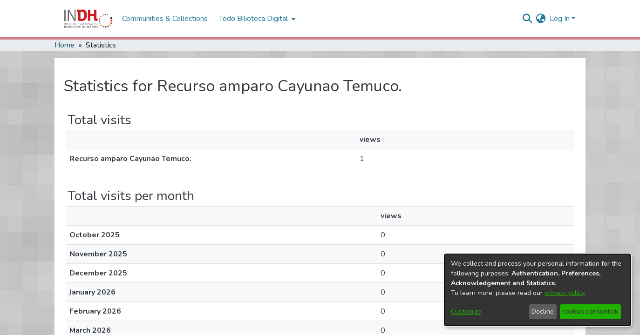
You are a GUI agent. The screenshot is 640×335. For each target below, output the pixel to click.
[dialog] (537, 290)
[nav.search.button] (527, 18)
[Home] (88, 18)
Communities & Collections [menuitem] (165, 18)
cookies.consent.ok (590, 311)
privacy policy (564, 292)
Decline (542, 311)
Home (64, 45)
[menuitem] (541, 18)
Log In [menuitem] (560, 18)
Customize (466, 311)
